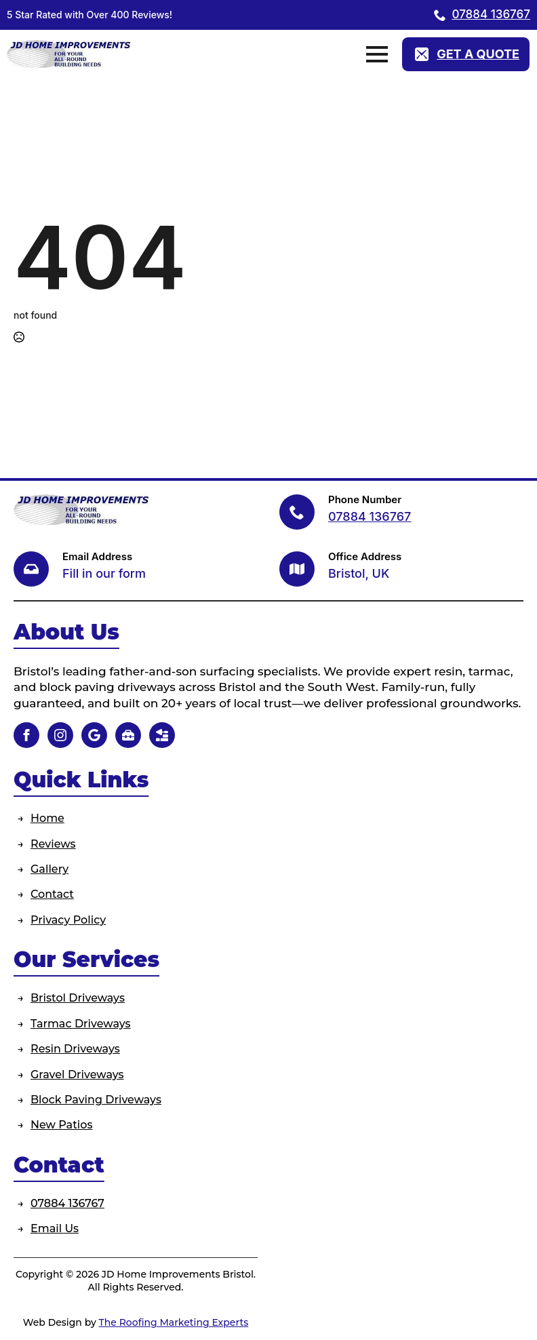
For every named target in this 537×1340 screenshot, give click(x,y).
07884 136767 (67, 1203)
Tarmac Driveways (81, 1023)
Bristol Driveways (78, 997)
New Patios (61, 1124)
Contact (52, 894)
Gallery (49, 869)
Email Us (55, 1228)
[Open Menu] (377, 54)
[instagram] (60, 735)
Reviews (53, 844)
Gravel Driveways (77, 1074)
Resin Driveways (75, 1048)
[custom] (94, 735)
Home (47, 818)
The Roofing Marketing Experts (174, 1322)
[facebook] (26, 735)
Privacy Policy (68, 919)
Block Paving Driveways (96, 1099)
